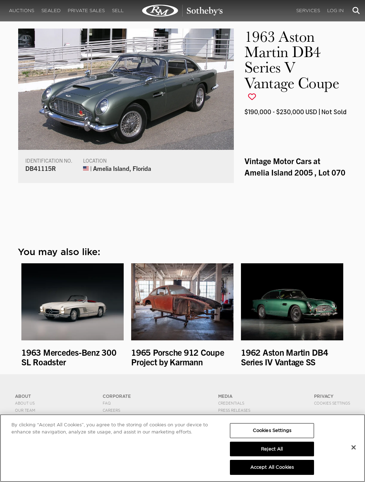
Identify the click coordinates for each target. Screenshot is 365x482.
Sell (118, 10)
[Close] (353, 447)
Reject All (272, 449)
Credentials (231, 403)
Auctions (21, 10)
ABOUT (23, 396)
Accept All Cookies (272, 467)
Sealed (51, 10)
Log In (335, 10)
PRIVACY (324, 396)
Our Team (25, 410)
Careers (111, 410)
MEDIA (225, 396)
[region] (182, 448)
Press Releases (234, 410)
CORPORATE (117, 396)
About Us (25, 403)
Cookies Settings (332, 403)
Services (308, 10)
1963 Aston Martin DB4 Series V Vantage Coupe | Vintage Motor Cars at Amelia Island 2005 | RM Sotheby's (182, 11)
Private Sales (86, 10)
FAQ (107, 403)
